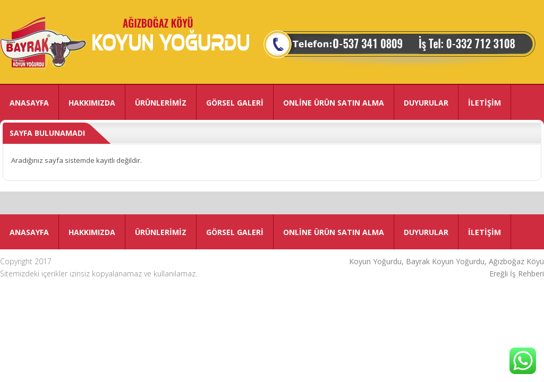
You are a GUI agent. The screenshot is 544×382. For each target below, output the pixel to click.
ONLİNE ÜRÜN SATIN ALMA (333, 103)
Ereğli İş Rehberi (516, 273)
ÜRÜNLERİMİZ (160, 103)
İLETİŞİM (484, 103)
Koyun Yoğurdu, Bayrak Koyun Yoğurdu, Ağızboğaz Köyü (446, 261)
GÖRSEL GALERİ (235, 103)
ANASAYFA (29, 103)
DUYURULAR (426, 103)
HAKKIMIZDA (92, 103)
